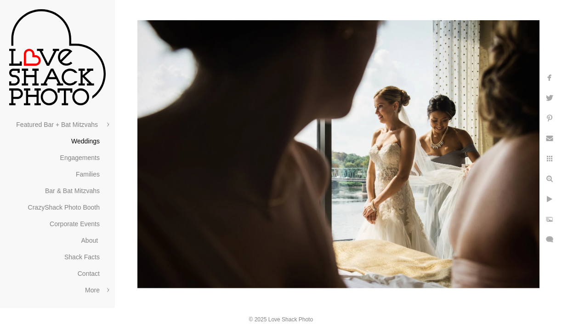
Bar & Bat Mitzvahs (72, 190)
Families (88, 174)
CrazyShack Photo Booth (64, 207)
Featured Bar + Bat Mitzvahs (58, 124)
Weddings (85, 141)
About (90, 240)
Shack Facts (82, 257)
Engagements (80, 157)
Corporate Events (75, 224)
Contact (89, 273)
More (92, 290)
